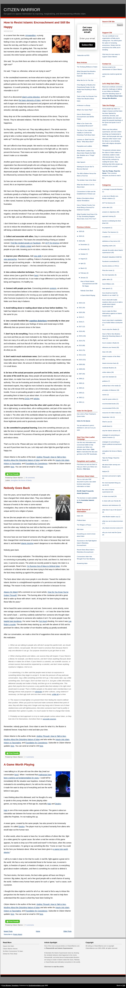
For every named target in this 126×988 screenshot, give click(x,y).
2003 (80, 393)
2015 (80, 336)
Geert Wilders (107, 284)
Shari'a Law (106, 421)
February (84, 273)
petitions (105, 381)
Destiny (58, 804)
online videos (106, 372)
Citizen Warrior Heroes (10, 948)
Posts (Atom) (17, 934)
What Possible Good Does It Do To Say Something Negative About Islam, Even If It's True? (87, 216)
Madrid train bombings (13, 621)
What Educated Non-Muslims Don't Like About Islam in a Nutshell (86, 74)
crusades (105, 236)
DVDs (27, 399)
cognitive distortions (38, 321)
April (82, 263)
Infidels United (25, 246)
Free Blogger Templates (10, 985)
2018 (80, 322)
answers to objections (109, 212)
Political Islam (81, 520)
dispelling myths (107, 245)
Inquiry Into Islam (62, 460)
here (36, 275)
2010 (80, 359)
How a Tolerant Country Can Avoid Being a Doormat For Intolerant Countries (86, 207)
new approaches (10, 259)
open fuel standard (108, 377)
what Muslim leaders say (110, 516)
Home (38, 931)
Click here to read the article (54, 966)
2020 (80, 312)
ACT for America (107, 203)
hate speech (106, 288)
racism (104, 394)
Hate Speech (81, 162)
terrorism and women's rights (111, 476)
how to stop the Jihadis (109, 329)
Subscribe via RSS (83, 55)
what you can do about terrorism (112, 521)
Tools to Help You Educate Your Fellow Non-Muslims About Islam (87, 99)
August (83, 258)
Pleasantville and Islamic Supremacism (59, 948)
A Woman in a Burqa (83, 105)
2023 (80, 241)
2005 (80, 383)
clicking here (106, 40)
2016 (80, 331)
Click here (86, 469)
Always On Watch (11, 592)
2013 (80, 345)
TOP (123, 985)
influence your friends (109, 347)
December (84, 244)
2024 (80, 236)
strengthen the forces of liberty (21, 480)
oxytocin (53, 288)
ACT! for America (52, 243)
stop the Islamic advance (110, 430)
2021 (80, 307)
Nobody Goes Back (17, 488)
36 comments (30, 478)
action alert (106, 207)
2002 (80, 397)
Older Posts (67, 931)
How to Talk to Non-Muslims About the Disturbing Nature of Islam (112, 336)
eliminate (38, 692)
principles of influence (109, 390)
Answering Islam (82, 563)
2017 (80, 326)
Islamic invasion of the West (111, 356)
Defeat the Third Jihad (10, 954)
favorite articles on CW (109, 266)
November (84, 249)
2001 (80, 402)
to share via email (108, 496)
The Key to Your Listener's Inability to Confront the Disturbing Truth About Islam (86, 133)
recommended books (109, 403)
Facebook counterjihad (109, 261)
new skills (37, 256)
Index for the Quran (83, 421)
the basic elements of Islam (30, 100)
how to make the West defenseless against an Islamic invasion (112, 313)
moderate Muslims (108, 368)
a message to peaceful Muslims (112, 189)
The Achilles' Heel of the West (86, 180)
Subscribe (87, 45)
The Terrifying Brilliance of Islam (87, 67)
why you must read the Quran (111, 532)
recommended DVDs (109, 408)
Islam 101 (80, 516)
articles (36, 399)
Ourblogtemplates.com (36, 985)
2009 (80, 364)
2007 (80, 374)
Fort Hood (43, 621)
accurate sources (49, 719)
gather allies (106, 279)
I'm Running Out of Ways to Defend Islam (43, 566)
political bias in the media (110, 385)
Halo (49, 804)
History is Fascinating (12, 464)
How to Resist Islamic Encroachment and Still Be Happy (85, 117)
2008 (80, 369)
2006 (80, 378)
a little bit (55, 694)
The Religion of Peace (84, 525)
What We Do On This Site (85, 80)
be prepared (106, 227)
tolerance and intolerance (110, 505)
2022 (80, 303)
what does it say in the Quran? (112, 510)
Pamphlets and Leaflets (84, 146)
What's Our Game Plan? (85, 110)
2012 (80, 350)
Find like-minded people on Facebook (26, 243)
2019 (80, 317)
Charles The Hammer (109, 232)
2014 (80, 340)
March (83, 268)
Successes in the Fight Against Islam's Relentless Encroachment (86, 543)
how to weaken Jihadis (109, 343)
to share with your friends (110, 501)
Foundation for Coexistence (36, 464)
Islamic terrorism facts (109, 363)
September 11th (107, 417)
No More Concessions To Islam (13, 951)
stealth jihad (106, 426)
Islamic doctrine (27, 543)
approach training (108, 216)
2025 (80, 231)
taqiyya (105, 145)
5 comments (29, 925)
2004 (80, 388)
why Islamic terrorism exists (111, 528)
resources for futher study (110, 412)
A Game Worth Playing (19, 764)
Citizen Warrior (22, 9)
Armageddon (30, 35)
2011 (80, 355)
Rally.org (115, 38)
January (83, 277)
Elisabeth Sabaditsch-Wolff (111, 257)
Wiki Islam (80, 529)
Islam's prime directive (31, 97)
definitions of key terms (109, 241)
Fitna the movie (107, 270)
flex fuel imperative (108, 275)
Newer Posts (8, 931)
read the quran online (109, 399)
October (83, 254)
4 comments (29, 757)
